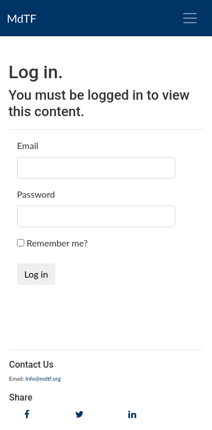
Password (36, 194)
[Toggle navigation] (190, 18)
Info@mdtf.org (43, 378)
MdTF (21, 18)
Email (27, 145)
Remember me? (57, 242)
